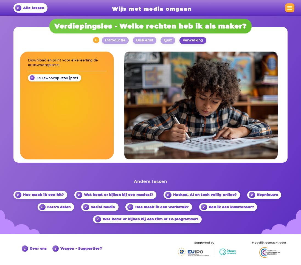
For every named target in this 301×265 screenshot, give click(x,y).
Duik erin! (144, 40)
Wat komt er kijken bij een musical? (114, 195)
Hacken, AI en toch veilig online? (201, 195)
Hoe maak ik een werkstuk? (158, 207)
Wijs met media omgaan (152, 9)
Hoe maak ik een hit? (39, 195)
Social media (99, 207)
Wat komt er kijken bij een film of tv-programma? (146, 219)
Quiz (168, 40)
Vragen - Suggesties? (77, 248)
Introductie (115, 40)
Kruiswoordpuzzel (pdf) (57, 77)
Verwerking (193, 40)
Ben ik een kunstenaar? (227, 207)
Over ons (34, 248)
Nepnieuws (263, 195)
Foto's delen (55, 207)
